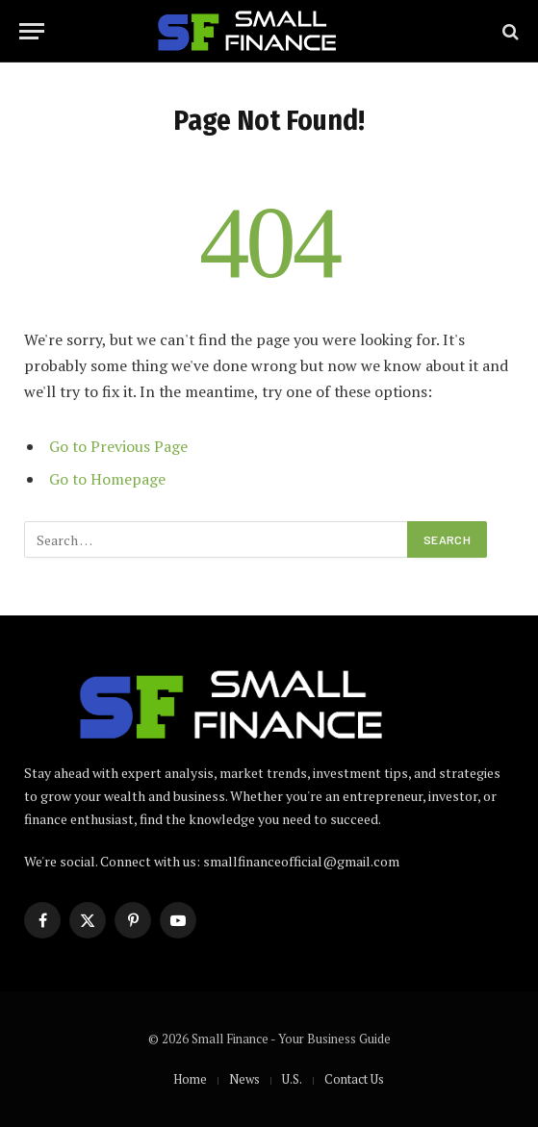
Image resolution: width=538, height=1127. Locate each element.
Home (190, 1079)
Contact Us (354, 1079)
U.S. (292, 1079)
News (244, 1079)
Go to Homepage (107, 478)
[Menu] (31, 31)
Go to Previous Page (118, 446)
